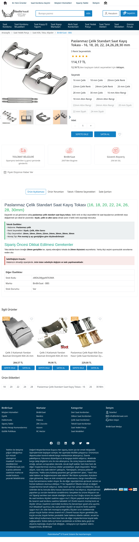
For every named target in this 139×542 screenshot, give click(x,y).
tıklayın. (120, 67)
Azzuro (39, 427)
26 (90, 386)
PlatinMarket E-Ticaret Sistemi (61, 534)
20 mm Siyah (125, 105)
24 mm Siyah (97, 111)
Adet (73, 120)
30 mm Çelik (96, 92)
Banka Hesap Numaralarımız (14, 427)
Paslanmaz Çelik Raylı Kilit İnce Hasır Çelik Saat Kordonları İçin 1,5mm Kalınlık (87, 354)
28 (31, 386)
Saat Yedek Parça (78, 427)
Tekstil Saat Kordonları (81, 423)
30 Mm (99, 386)
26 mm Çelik (124, 86)
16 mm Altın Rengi (116, 92)
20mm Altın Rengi (105, 98)
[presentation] (69, 117)
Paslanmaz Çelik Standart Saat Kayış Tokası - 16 (61, 386)
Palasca (39, 420)
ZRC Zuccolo (41, 423)
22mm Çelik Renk (82, 86)
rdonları (80, 412)
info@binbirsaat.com (117, 416)
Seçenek (75, 74)
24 (25, 386)
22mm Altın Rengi (82, 105)
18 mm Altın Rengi (82, 98)
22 (18, 386)
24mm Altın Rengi (105, 105)
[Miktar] (83, 125)
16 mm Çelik (79, 80)
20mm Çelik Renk (116, 80)
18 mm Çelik (96, 80)
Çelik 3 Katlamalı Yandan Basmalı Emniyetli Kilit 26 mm (18, 354)
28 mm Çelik (79, 92)
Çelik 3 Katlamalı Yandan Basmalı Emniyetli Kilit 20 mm (52, 354)
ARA (88, 13)
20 (11, 386)
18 (4, 386)
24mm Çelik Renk (104, 86)
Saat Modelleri (77, 431)
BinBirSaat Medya (114, 426)
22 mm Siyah (79, 111)
